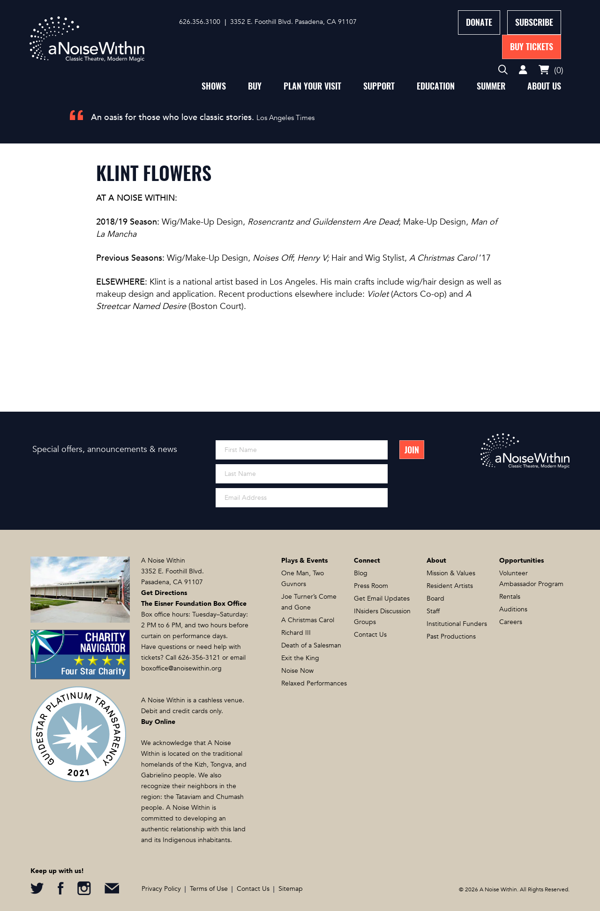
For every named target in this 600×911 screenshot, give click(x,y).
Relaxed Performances (314, 683)
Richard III (296, 632)
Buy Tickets (531, 47)
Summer (491, 86)
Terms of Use (209, 888)
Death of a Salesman (311, 645)
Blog (361, 573)
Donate (479, 22)
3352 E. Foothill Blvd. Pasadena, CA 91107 (293, 21)
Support (379, 86)
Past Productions (451, 636)
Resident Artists (450, 585)
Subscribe (534, 22)
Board (435, 598)
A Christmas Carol (307, 620)
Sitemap (290, 888)
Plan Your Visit (312, 86)
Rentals (509, 596)
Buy (255, 86)
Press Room (371, 585)
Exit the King (300, 658)
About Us (544, 86)
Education (436, 86)
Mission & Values (451, 573)
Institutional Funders (457, 623)
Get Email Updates (382, 598)
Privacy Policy (161, 888)
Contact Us (370, 634)
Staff (433, 611)
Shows (214, 86)
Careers (510, 621)
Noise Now (297, 670)
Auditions (513, 609)
